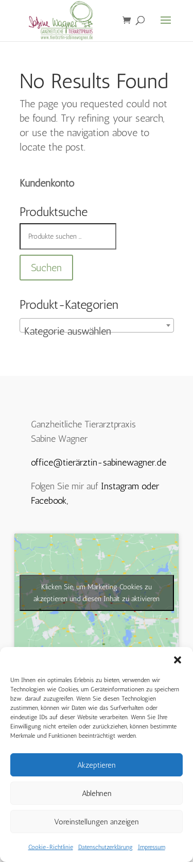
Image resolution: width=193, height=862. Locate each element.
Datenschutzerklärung (105, 847)
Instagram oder (130, 486)
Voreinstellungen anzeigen (96, 821)
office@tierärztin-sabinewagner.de (98, 462)
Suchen (46, 267)
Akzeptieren (96, 765)
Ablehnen (97, 793)
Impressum (151, 847)
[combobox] (97, 325)
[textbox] (96, 331)
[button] (177, 660)
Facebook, (49, 500)
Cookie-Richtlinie (50, 847)
